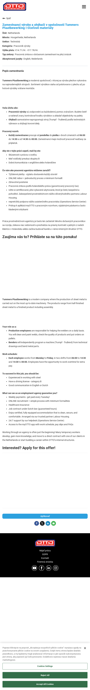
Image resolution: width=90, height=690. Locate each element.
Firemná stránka (45, 562)
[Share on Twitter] (42, 523)
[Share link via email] (53, 523)
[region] (45, 666)
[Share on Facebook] (36, 523)
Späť (6, 18)
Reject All (45, 675)
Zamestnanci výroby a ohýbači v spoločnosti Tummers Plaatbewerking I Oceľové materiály (40, 26)
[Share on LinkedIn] (48, 523)
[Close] (85, 648)
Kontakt (45, 558)
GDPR (45, 554)
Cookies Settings (45, 666)
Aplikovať (45, 516)
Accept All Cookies (45, 684)
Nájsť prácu (45, 550)
